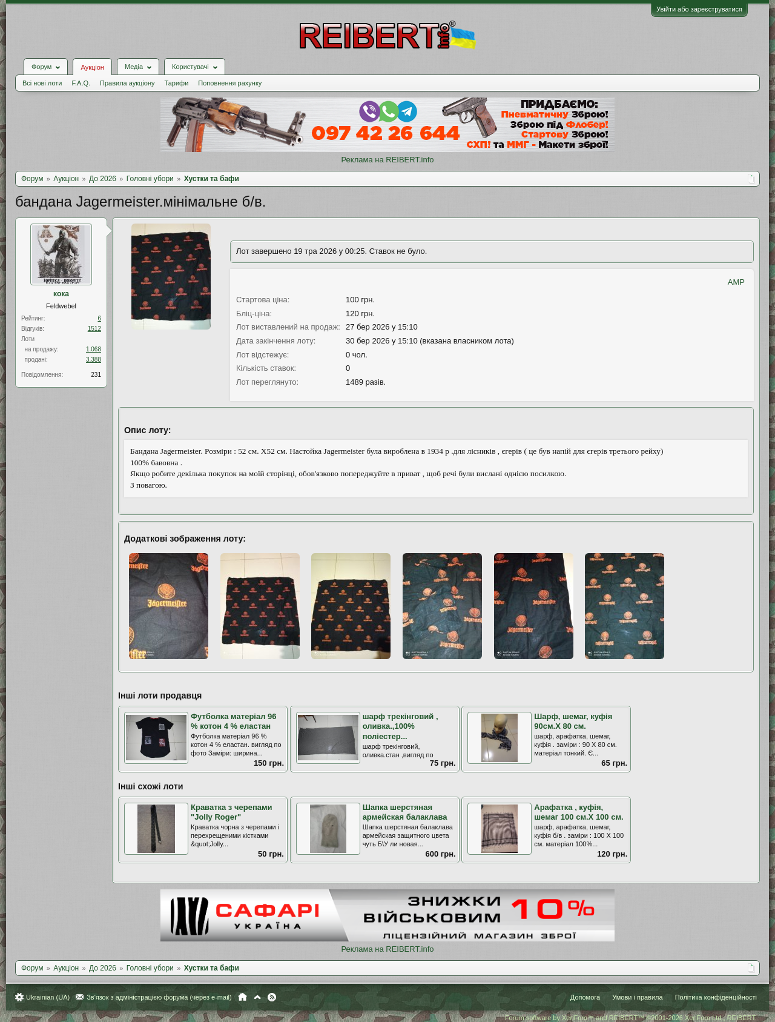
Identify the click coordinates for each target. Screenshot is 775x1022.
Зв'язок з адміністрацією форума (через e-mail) (159, 997)
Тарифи (177, 83)
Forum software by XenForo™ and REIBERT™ (631, 1017)
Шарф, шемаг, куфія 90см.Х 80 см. (573, 721)
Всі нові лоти (42, 83)
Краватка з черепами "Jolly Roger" (231, 812)
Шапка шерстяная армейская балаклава (405, 812)
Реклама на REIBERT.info (387, 159)
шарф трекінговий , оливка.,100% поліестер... (400, 726)
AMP (736, 282)
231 (96, 374)
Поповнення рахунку (230, 83)
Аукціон (92, 67)
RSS (272, 997)
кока (61, 294)
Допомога (585, 997)
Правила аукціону (127, 83)
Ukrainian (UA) (48, 997)
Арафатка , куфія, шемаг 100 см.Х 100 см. (578, 812)
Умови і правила (637, 997)
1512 (94, 328)
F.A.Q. (80, 83)
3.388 (93, 359)
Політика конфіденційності (716, 997)
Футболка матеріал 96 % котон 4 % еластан (234, 721)
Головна (242, 997)
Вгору (257, 997)
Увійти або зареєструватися (699, 9)
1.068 (93, 349)
